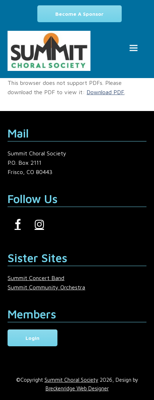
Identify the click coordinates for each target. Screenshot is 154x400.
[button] (133, 48)
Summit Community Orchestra (46, 287)
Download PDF (105, 92)
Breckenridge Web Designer (77, 388)
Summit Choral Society (71, 380)
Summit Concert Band (36, 278)
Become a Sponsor (79, 14)
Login (32, 338)
